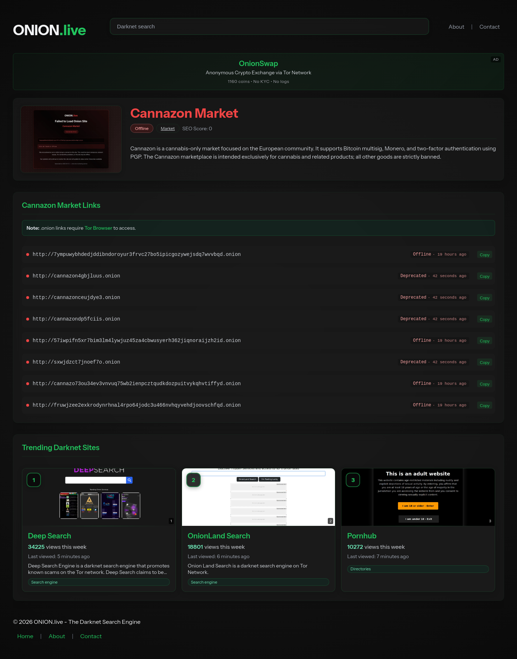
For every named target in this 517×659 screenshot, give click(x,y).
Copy (484, 255)
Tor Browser (98, 228)
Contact (489, 26)
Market (168, 129)
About (456, 26)
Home (25, 636)
